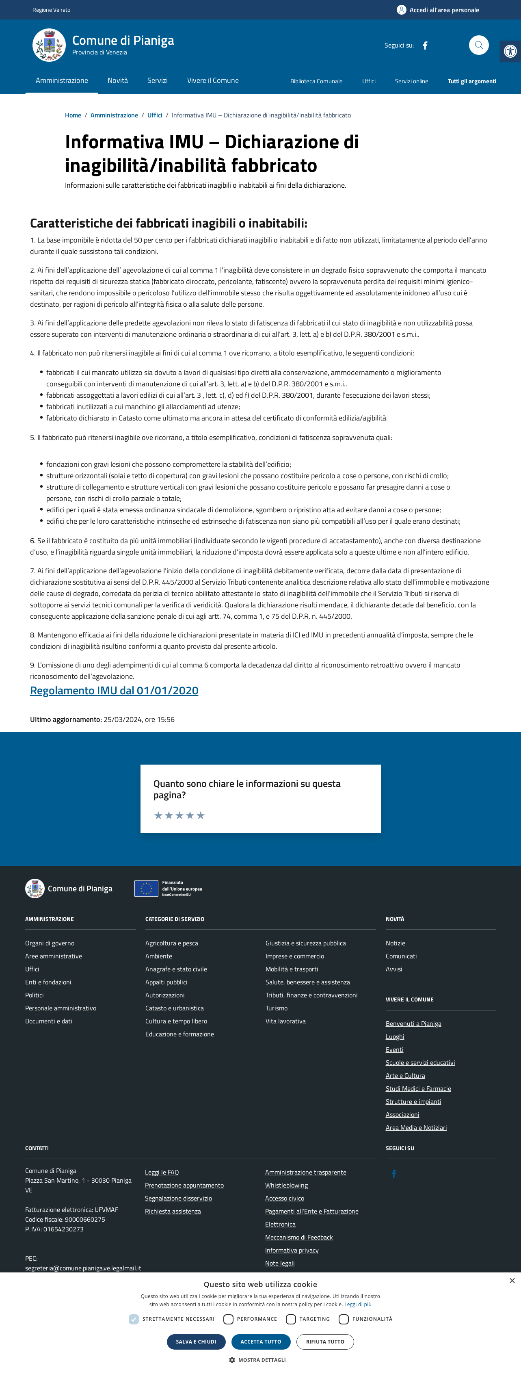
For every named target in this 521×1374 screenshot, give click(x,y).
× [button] (512, 1281)
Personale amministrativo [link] (60, 1008)
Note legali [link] (280, 1263)
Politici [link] (34, 995)
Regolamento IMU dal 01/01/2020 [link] (114, 690)
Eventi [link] (395, 1049)
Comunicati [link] (401, 956)
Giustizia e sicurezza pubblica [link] (306, 943)
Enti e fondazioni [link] (48, 982)
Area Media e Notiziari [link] (416, 1127)
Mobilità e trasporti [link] (292, 969)
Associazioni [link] (402, 1114)
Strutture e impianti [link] (413, 1101)
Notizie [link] (395, 943)
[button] (260, 1360)
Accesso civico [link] (284, 1198)
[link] (510, 51)
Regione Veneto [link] (51, 9)
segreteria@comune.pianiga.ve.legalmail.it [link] (83, 1268)
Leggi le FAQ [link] (162, 1172)
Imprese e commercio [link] (295, 956)
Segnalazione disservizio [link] (178, 1198)
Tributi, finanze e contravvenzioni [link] (312, 995)
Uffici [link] (369, 81)
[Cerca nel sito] (479, 45)
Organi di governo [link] (49, 943)
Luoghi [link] (395, 1036)
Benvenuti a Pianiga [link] (413, 1023)
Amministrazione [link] (62, 80)
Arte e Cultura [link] (405, 1075)
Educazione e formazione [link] (179, 1034)
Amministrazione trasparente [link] (305, 1172)
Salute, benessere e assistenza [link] (308, 982)
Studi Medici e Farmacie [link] (418, 1088)
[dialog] (260, 1323)
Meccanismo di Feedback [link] (299, 1237)
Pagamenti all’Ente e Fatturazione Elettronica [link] (312, 1217)
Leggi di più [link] (358, 1304)
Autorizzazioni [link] (165, 995)
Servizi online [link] (411, 81)
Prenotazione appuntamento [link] (184, 1185)
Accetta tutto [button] (261, 1341)
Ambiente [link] (158, 956)
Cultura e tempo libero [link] (176, 1021)
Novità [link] (118, 80)
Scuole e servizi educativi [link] (420, 1062)
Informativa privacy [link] (292, 1250)
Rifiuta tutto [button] (325, 1341)
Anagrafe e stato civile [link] (176, 969)
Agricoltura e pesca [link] (171, 943)
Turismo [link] (277, 1008)
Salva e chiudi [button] (196, 1341)
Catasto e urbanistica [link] (174, 1008)
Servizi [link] (157, 80)
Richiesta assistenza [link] (173, 1211)
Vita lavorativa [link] (286, 1021)
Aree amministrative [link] (53, 956)
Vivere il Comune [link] (213, 80)
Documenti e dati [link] (48, 1021)
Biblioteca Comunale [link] (316, 81)
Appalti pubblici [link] (166, 982)
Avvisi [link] (394, 969)
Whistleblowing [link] (286, 1185)
